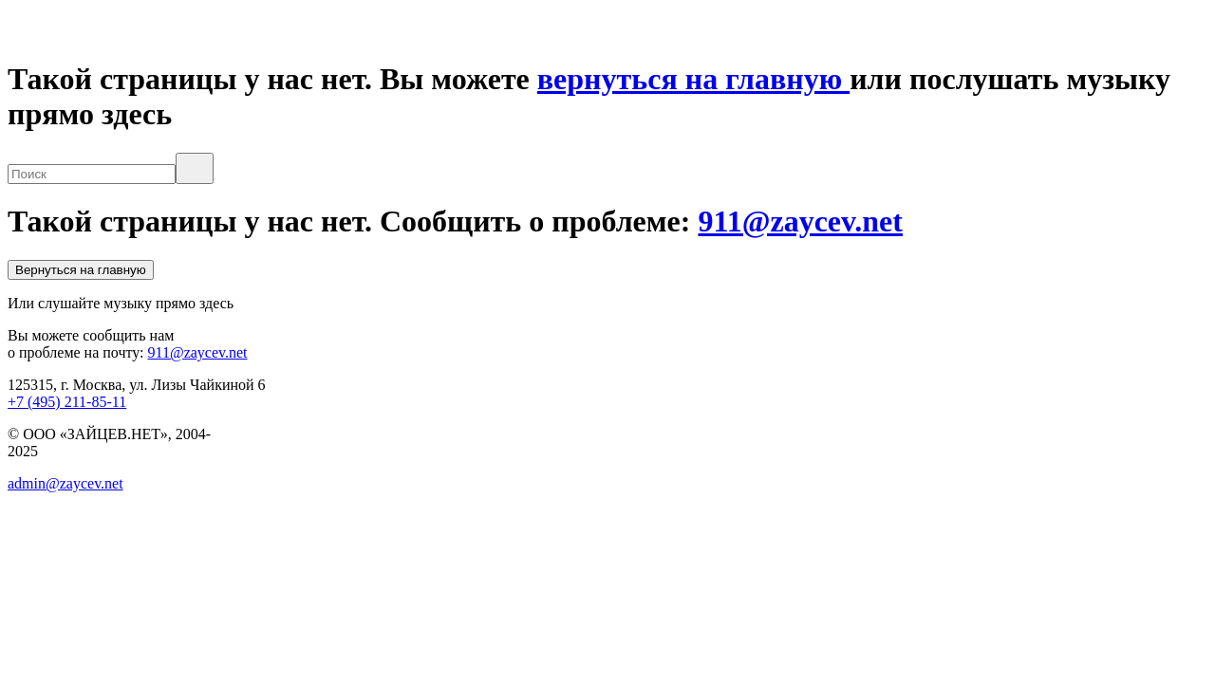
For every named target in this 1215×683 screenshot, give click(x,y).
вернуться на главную (693, 79)
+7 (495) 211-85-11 (67, 402)
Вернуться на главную (80, 270)
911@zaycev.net (800, 221)
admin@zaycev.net (65, 483)
